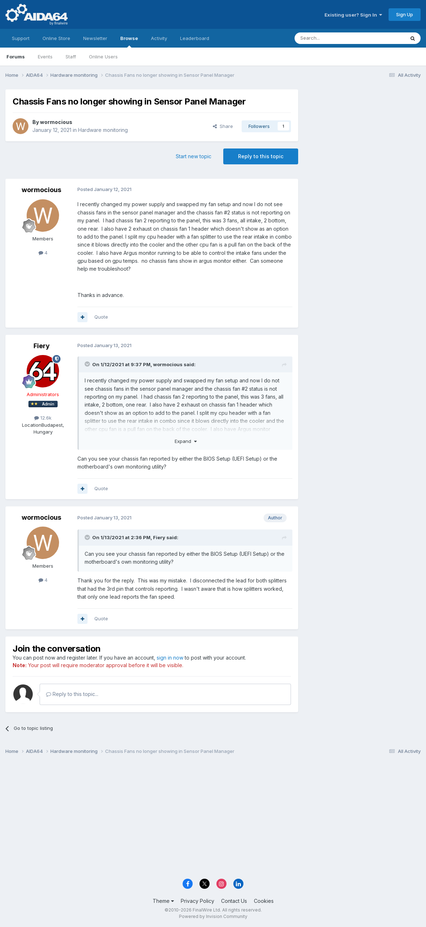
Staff (71, 56)
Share (223, 126)
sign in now (170, 658)
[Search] (331, 38)
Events (45, 56)
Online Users (103, 56)
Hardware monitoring (103, 130)
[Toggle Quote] (88, 364)
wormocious (56, 122)
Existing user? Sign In (353, 15)
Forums (15, 56)
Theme (163, 901)
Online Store (56, 38)
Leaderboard (194, 38)
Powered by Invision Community (213, 916)
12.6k (42, 418)
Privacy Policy (197, 901)
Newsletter (95, 38)
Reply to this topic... (72, 694)
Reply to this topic (260, 156)
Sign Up (404, 14)
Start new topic (193, 156)
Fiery (41, 346)
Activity (159, 38)
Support (21, 38)
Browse (129, 41)
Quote (101, 317)
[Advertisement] (363, 137)
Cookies (264, 901)
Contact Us (234, 901)
